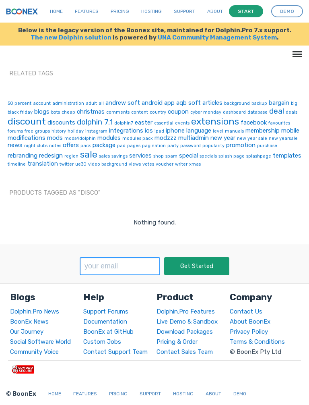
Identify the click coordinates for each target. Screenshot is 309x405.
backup (259, 103)
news (15, 145)
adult (91, 103)
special (188, 155)
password (190, 145)
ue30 (81, 164)
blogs (41, 111)
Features (87, 11)
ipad (159, 131)
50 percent (19, 103)
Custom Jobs (102, 341)
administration (68, 103)
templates (287, 155)
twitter (67, 164)
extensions (215, 121)
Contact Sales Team (185, 351)
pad (121, 145)
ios (149, 130)
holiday (76, 131)
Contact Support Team (115, 351)
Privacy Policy (249, 331)
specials (208, 156)
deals (291, 112)
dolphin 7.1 (95, 122)
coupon (178, 111)
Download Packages (185, 331)
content (139, 112)
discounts (61, 122)
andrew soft (122, 102)
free (29, 131)
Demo (239, 394)
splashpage (258, 156)
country (158, 112)
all (101, 103)
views (135, 164)
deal (276, 111)
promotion (240, 145)
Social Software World (40, 341)
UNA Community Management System (217, 37)
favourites (279, 123)
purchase (267, 145)
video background (107, 164)
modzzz (165, 137)
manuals (234, 131)
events (182, 123)
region (71, 156)
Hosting (151, 11)
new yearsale (283, 138)
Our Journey (26, 331)
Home (56, 11)
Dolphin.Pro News (34, 311)
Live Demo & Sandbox (187, 321)
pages (133, 145)
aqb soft (188, 102)
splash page (231, 156)
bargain (279, 102)
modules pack (137, 138)
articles (212, 102)
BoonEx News (29, 321)
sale (88, 154)
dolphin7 (123, 123)
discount (27, 121)
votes (148, 164)
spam (171, 156)
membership (262, 130)
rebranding (22, 155)
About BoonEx (250, 321)
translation (42, 163)
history (59, 131)
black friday (20, 112)
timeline (17, 164)
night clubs (35, 145)
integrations (126, 130)
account (42, 103)
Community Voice (34, 351)
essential (163, 123)
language (198, 130)
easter (143, 122)
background (237, 103)
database (257, 112)
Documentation (105, 321)
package (104, 145)
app (169, 102)
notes (55, 145)
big (294, 103)
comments (118, 112)
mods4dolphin (80, 138)
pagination (154, 145)
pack (85, 145)
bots (55, 112)
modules (109, 137)
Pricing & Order (177, 341)
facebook (254, 122)
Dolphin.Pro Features (186, 311)
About (215, 11)
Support (184, 11)
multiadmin (193, 137)
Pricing (120, 11)
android (152, 102)
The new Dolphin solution (71, 37)
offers (71, 145)
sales (104, 156)
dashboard (234, 112)
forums (15, 131)
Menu (295, 50)
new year (222, 137)
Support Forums (105, 311)
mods (55, 137)
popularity (213, 145)
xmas (195, 164)
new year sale (252, 138)
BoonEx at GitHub (108, 331)
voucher (164, 164)
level (218, 131)
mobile (290, 130)
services (140, 155)
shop (158, 156)
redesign (51, 155)
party (173, 145)
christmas (91, 111)
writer (181, 164)
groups (42, 131)
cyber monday (205, 112)
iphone (175, 130)
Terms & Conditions (257, 341)
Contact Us (246, 311)
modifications (26, 137)
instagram (96, 131)
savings (119, 156)
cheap (68, 112)
